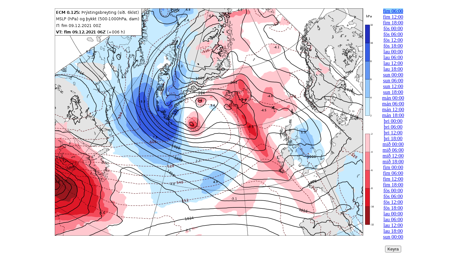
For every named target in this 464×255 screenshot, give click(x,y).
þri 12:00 (393, 132)
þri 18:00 (393, 138)
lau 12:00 (393, 63)
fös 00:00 (393, 28)
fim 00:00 (393, 167)
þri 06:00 (393, 127)
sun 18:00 (393, 92)
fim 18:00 (393, 22)
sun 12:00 (393, 86)
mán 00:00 (393, 98)
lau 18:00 (393, 69)
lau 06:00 (393, 57)
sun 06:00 (393, 80)
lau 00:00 (393, 51)
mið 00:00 (392, 144)
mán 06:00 (393, 103)
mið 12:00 (392, 156)
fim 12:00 (393, 17)
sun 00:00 (393, 74)
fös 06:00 (393, 34)
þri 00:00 (393, 121)
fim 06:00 (393, 11)
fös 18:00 (393, 46)
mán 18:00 (393, 115)
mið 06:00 (392, 150)
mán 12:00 (393, 109)
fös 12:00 (393, 40)
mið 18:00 (392, 161)
